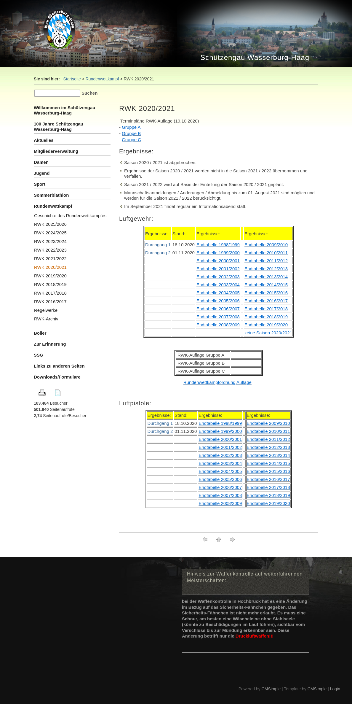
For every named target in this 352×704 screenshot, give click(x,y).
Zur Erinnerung (50, 344)
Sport (39, 184)
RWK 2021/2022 (50, 258)
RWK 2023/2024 (50, 241)
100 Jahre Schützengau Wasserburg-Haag (58, 126)
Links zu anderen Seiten (59, 365)
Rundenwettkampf (102, 79)
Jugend (41, 173)
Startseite (72, 79)
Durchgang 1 (158, 244)
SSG (39, 354)
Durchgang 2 (158, 252)
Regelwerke (45, 310)
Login (335, 688)
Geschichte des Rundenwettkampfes (70, 215)
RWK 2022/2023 (50, 249)
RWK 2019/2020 (50, 275)
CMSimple (271, 688)
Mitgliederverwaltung (56, 151)
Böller (40, 333)
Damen (41, 162)
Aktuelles (44, 140)
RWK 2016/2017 (50, 301)
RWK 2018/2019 (50, 284)
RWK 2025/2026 (50, 224)
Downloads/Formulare (57, 376)
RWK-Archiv (46, 318)
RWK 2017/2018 (50, 292)
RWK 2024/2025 (50, 232)
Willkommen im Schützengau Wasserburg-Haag (64, 110)
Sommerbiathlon (51, 195)
